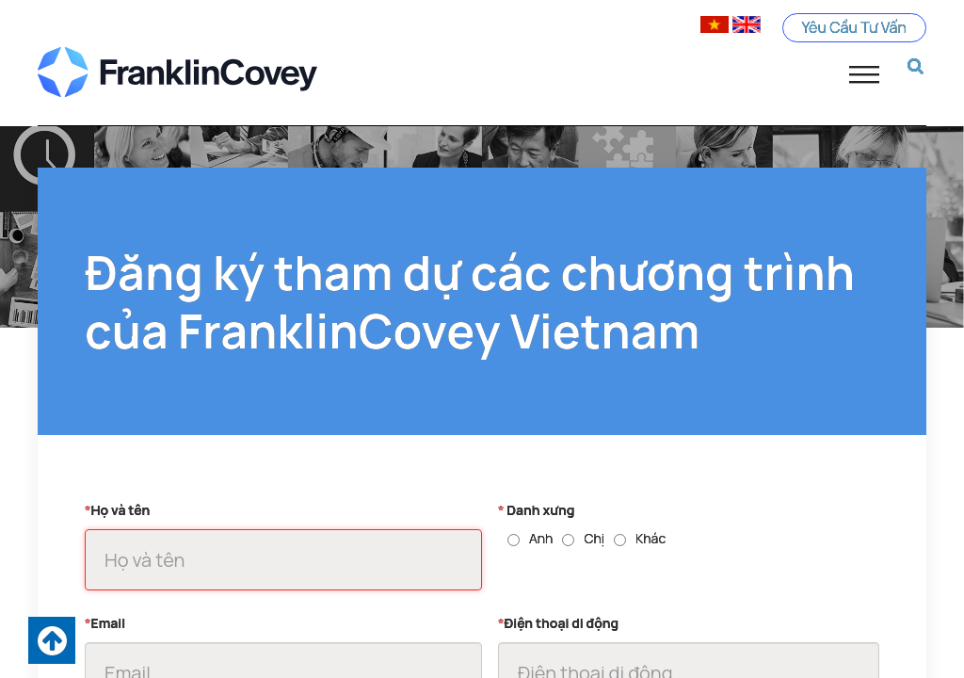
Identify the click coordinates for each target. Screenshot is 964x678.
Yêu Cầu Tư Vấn (855, 27)
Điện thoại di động (558, 623)
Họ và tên (117, 510)
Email (105, 623)
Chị (594, 538)
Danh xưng (536, 510)
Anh (541, 538)
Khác (650, 538)
